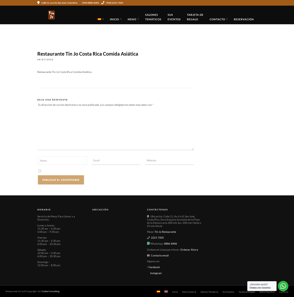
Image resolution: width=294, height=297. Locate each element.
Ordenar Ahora (189, 249)
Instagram (156, 273)
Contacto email (160, 255)
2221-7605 (157, 237)
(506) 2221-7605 (112, 2)
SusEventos (174, 17)
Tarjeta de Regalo (246, 291)
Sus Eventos (228, 291)
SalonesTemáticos (153, 17)
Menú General (189, 291)
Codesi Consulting (50, 291)
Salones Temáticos (209, 291)
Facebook (154, 267)
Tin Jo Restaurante (165, 231)
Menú (132, 19)
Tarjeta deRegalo (195, 17)
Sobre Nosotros (267, 291)
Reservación (244, 19)
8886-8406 (170, 243)
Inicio (114, 19)
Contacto (217, 19)
